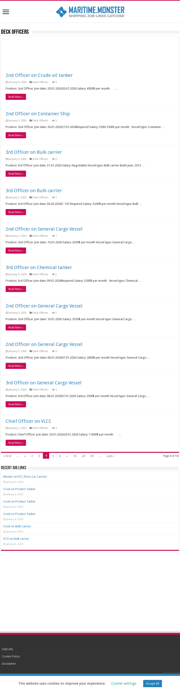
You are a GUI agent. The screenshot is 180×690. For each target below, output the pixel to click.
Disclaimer (9, 663)
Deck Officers (41, 82)
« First (7, 456)
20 (83, 456)
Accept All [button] (152, 683)
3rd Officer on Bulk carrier (34, 152)
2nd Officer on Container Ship (38, 113)
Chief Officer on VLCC (29, 421)
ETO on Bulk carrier (16, 538)
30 (92, 456)
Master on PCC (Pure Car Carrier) (25, 476)
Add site (7, 649)
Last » (110, 456)
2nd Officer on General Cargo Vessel (44, 229)
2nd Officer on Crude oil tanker (39, 75)
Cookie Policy (11, 656)
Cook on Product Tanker (19, 489)
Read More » (15, 96)
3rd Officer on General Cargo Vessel (44, 383)
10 (74, 456)
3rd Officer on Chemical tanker (39, 267)
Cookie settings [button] (123, 683)
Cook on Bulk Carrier (17, 526)
